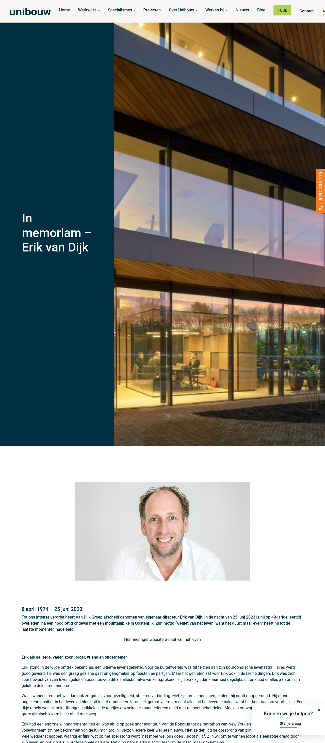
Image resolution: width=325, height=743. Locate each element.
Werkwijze (87, 10)
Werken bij (214, 10)
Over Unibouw (181, 10)
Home (64, 10)
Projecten (152, 10)
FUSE (282, 10)
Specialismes (120, 10)
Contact (306, 11)
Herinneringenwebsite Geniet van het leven (162, 639)
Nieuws (242, 10)
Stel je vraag (290, 723)
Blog (261, 10)
